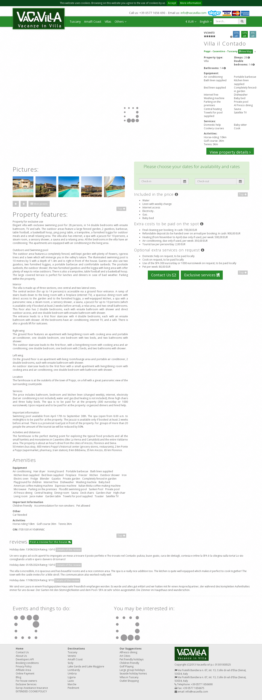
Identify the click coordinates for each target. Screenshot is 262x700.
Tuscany (75, 21)
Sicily (70, 663)
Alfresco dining (128, 652)
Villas (108, 21)
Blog (18, 677)
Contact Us (163, 274)
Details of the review (69, 549)
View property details (230, 152)
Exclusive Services (26, 684)
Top (121, 208)
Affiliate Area (23, 670)
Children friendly (129, 663)
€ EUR (191, 21)
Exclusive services (201, 274)
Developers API (25, 659)
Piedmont (73, 688)
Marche (72, 684)
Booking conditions (27, 663)
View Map (245, 51)
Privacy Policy (24, 666)
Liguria (72, 677)
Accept (172, 3)
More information (190, 3)
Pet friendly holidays (131, 659)
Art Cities (125, 656)
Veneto (72, 656)
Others (120, 21)
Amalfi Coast (92, 21)
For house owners (26, 681)
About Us (21, 656)
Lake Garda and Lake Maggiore (86, 666)
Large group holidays (132, 670)
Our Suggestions (131, 648)
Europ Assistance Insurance (32, 688)
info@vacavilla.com (193, 13)
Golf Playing (126, 666)
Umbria (72, 673)
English (206, 21)
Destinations (76, 648)
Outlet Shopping (129, 681)
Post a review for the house (50, 542)
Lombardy (74, 670)
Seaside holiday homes (133, 673)
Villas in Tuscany (129, 677)
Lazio (71, 681)
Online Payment (25, 673)
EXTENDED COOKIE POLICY (31, 691)
